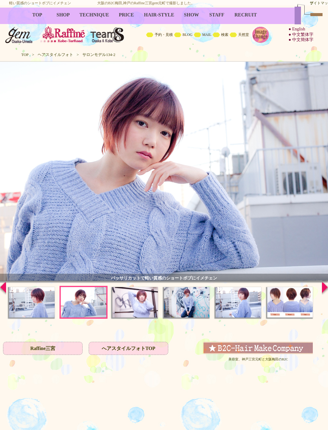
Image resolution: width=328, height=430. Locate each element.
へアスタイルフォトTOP (128, 348)
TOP (25, 54)
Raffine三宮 (43, 348)
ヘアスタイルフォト (55, 54)
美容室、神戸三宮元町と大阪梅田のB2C (258, 359)
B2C (164, 27)
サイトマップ (319, 3)
